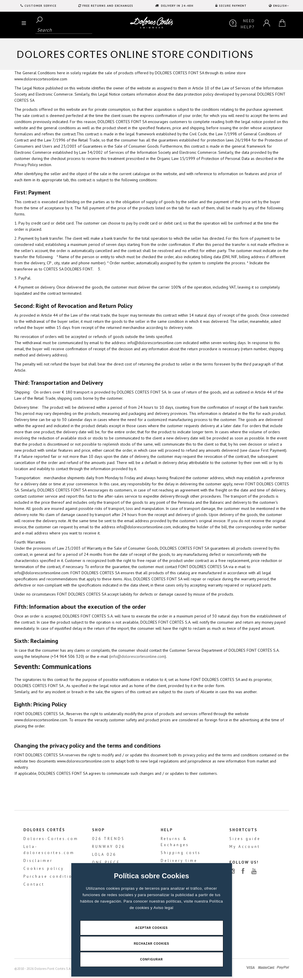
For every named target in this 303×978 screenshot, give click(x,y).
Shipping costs (181, 852)
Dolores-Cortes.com (50, 838)
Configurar (151, 959)
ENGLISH (280, 6)
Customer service (40, 6)
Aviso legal (163, 907)
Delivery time (179, 860)
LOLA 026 (104, 854)
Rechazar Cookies (151, 943)
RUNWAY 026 (108, 846)
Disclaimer (38, 860)
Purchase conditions (51, 876)
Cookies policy (43, 868)
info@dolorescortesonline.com (137, 656)
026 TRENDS (108, 838)
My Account (244, 846)
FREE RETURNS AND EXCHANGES (107, 6)
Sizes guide (245, 838)
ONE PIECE (106, 862)
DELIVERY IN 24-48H (176, 6)
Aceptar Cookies (151, 927)
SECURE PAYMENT (233, 6)
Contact (33, 884)
